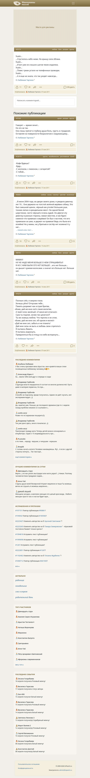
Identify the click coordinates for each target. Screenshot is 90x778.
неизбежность (54, 157)
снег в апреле (21, 591)
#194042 (18, 516)
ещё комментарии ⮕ (23, 457)
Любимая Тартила (25, 80)
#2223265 (19, 526)
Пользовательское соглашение (29, 764)
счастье (55, 195)
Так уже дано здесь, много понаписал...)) (31, 423)
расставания (64, 157)
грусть (71, 49)
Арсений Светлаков (52, 521)
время (59, 118)
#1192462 (19, 555)
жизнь (49, 195)
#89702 (18, 253)
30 (29, 87)
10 (20, 241)
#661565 (43, 561)
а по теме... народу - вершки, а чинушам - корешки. (36, 441)
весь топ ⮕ (19, 665)
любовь (54, 49)
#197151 (18, 510)
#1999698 (19, 539)
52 (29, 145)
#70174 (18, 49)
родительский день (24, 597)
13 (28, 183)
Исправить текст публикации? (31, 534)
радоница (19, 580)
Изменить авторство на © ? (38, 521)
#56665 (18, 195)
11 (20, 87)
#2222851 (19, 550)
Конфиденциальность (25, 768)
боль (59, 49)
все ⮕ (17, 566)
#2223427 (19, 521)
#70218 (18, 294)
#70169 (18, 118)
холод (72, 157)
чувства (62, 195)
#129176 (19, 157)
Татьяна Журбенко (52, 555)
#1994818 (19, 534)
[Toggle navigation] (73, 3)
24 (20, 145)
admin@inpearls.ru (65, 770)
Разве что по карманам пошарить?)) (30, 415)
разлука (65, 49)
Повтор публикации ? (30, 510)
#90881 (42, 510)
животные (70, 195)
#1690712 (19, 561)
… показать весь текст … (24, 230)
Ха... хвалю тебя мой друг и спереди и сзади (33, 377)
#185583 (42, 516)
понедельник (21, 586)
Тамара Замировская (53, 526)
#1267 (17, 545)
